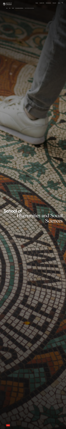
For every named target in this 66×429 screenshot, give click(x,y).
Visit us (8, 425)
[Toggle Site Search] (62, 3)
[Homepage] (7, 4)
